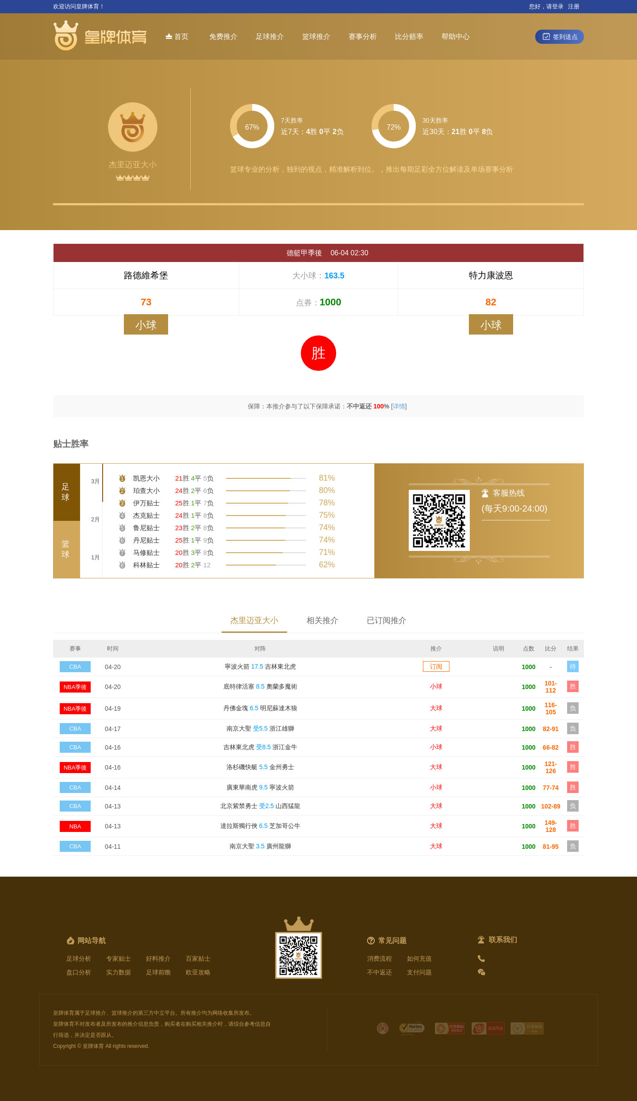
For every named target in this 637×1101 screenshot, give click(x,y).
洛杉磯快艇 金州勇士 (260, 766)
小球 (436, 686)
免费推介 (223, 36)
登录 (558, 6)
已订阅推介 (387, 620)
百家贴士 (198, 958)
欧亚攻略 (198, 972)
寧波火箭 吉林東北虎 (260, 666)
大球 (436, 708)
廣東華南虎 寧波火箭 (260, 787)
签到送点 (559, 36)
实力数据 (118, 972)
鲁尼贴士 (146, 527)
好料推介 (158, 958)
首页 (177, 36)
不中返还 (379, 972)
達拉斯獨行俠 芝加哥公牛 (260, 825)
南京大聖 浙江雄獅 (260, 728)
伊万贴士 (146, 503)
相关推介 (322, 620)
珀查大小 (146, 490)
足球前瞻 (158, 972)
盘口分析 (78, 972)
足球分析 (78, 958)
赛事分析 (363, 36)
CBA (75, 666)
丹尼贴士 (146, 540)
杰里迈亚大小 (254, 620)
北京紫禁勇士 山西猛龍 (260, 805)
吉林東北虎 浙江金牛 (260, 747)
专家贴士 (118, 958)
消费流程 (379, 958)
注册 (573, 6)
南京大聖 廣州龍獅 (260, 846)
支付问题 (419, 972)
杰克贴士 (146, 515)
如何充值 (419, 958)
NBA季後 (75, 687)
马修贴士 (146, 552)
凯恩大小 (146, 478)
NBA (75, 826)
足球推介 (270, 36)
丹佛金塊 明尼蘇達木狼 (260, 708)
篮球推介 (316, 36)
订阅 (436, 666)
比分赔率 (409, 36)
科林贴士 (146, 565)
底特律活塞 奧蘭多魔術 (260, 686)
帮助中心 (455, 36)
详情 (399, 406)
